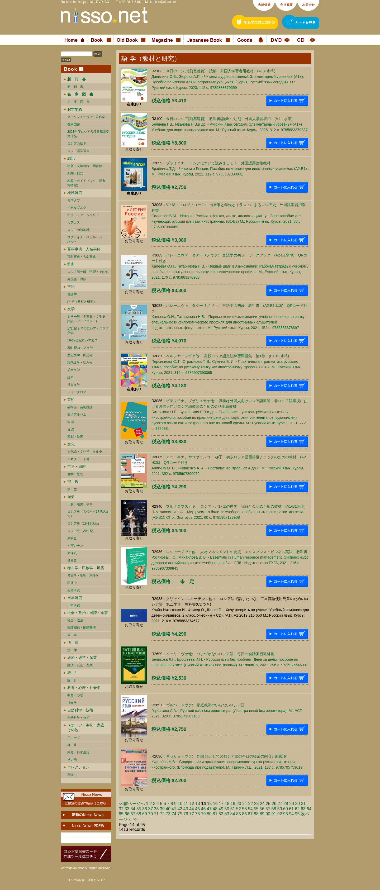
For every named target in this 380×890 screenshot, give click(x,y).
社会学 (72, 703)
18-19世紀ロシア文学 (82, 340)
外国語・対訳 (76, 279)
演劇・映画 (75, 437)
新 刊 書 (75, 87)
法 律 (72, 642)
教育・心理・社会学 (84, 688)
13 (197, 803)
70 (150, 814)
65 (121, 814)
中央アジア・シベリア (83, 215)
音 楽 (70, 429)
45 (197, 809)
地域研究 (74, 193)
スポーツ (73, 737)
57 (267, 809)
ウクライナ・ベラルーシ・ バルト (86, 239)
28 (285, 803)
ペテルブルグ (76, 208)
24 (262, 803)
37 (150, 809)
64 (309, 809)
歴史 (71, 496)
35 (138, 809)
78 (197, 814)
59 (279, 809)
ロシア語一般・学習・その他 (87, 272)
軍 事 (72, 635)
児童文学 (73, 370)
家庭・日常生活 (78, 752)
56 (262, 809)
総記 (71, 158)
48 (215, 809)
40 (168, 809)
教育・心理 (75, 695)
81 (215, 814)
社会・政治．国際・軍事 (87, 613)
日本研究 (74, 598)
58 (274, 809)
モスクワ (73, 200)
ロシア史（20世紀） (81, 531)
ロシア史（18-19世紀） (84, 523)
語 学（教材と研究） (82, 301)
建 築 (70, 422)
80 (209, 814)
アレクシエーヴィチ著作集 (86, 117)
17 (221, 803)
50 (227, 809)
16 (215, 803)
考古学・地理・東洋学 (83, 575)
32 (121, 809)
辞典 (71, 264)
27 (280, 803)
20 (238, 803)
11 (186, 803)
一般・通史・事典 (80, 504)
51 (232, 809)
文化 (71, 444)
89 (262, 814)
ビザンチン (75, 546)
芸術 (71, 399)
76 (185, 814)
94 (291, 814)
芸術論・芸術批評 (80, 407)
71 (156, 814)
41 (174, 809)
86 (244, 814)
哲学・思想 (76, 466)
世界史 (72, 560)
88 (256, 814)
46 (203, 809)
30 (297, 803)
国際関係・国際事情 (81, 628)
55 (256, 809)
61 (291, 809)
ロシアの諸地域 (78, 230)
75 (180, 814)
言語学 (72, 294)
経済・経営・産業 (82, 657)
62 (297, 809)
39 (162, 809)
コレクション (78, 767)
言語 (71, 286)
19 (233, 803)
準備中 (72, 775)
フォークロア (76, 392)
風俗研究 (73, 590)
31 (303, 803)
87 (250, 814)
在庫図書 (73, 124)
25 (268, 803)
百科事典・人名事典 (84, 249)
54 (250, 809)
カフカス (73, 222)
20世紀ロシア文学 (80, 348)
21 (244, 803)
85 (238, 814)
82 (220, 814)
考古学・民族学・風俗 (85, 568)
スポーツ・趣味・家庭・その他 (87, 727)
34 (133, 809)
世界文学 (73, 385)
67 (133, 814)
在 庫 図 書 (78, 102)
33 (127, 809)
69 (144, 814)
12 (191, 803)
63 (303, 809)
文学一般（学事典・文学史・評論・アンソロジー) (87, 319)
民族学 (72, 583)
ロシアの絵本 (76, 143)
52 (238, 809)
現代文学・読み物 (80, 362)
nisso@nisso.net (164, 2)
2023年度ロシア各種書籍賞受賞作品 (88, 134)
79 (203, 814)
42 (180, 809)
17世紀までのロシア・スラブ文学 (88, 331)
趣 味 (72, 745)
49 (220, 809)
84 (232, 814)
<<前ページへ (132, 803)
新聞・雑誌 (75, 173)
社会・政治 (75, 620)
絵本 (70, 377)
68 (138, 814)
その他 (72, 760)
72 (162, 814)
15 (209, 803)
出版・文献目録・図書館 (84, 166)
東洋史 (72, 553)
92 (279, 814)
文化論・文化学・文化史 (84, 452)
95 (297, 814)
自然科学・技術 (80, 710)
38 (156, 809)
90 (267, 814)
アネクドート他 (78, 459)
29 (291, 803)
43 (185, 809)
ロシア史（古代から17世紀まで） (88, 514)
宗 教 (72, 481)
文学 (71, 309)
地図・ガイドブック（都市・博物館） (87, 183)
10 (180, 803)
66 (127, 814)
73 (168, 814)
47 (209, 809)
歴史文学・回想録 (80, 355)
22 (250, 803)
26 (274, 803)
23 (256, 803)
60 (285, 809)
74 (174, 814)
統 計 (72, 672)
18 (227, 803)
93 (285, 814)
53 (244, 809)
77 (191, 814)
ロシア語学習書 (78, 151)
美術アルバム (76, 414)
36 (144, 809)
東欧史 (72, 538)
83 (227, 814)
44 (191, 809)
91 (274, 814)
